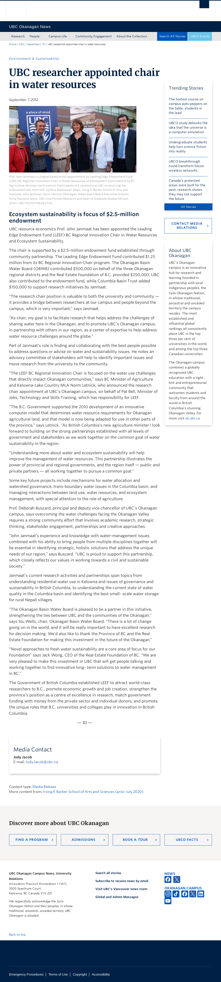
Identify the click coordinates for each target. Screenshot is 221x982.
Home (12, 44)
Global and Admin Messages (117, 897)
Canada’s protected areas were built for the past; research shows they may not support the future (187, 190)
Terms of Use (58, 974)
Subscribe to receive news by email (121, 881)
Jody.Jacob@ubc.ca (41, 762)
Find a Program (32, 840)
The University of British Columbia (19, 11)
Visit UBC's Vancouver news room (121, 889)
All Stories (188, 207)
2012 (21, 44)
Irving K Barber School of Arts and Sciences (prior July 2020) (93, 792)
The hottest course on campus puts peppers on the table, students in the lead (188, 106)
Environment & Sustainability (34, 59)
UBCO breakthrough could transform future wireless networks (186, 166)
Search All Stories (172, 36)
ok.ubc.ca (192, 418)
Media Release (44, 787)
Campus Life (58, 36)
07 (43, 44)
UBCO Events (200, 36)
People (34, 36)
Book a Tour (135, 840)
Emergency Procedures (26, 974)
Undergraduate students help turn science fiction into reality (188, 146)
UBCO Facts (187, 840)
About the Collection (131, 36)
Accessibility (101, 974)
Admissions (83, 840)
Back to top (19, 934)
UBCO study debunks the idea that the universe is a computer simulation (188, 127)
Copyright (80, 974)
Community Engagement (93, 36)
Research (18, 36)
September (33, 44)
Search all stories (108, 873)
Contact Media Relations (187, 226)
